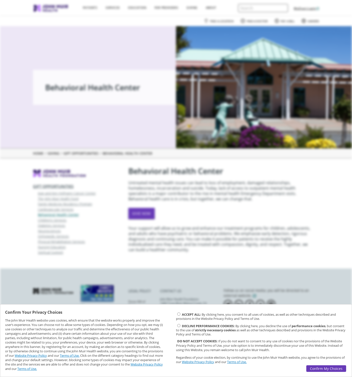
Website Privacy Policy (31, 355)
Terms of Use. (69, 355)
